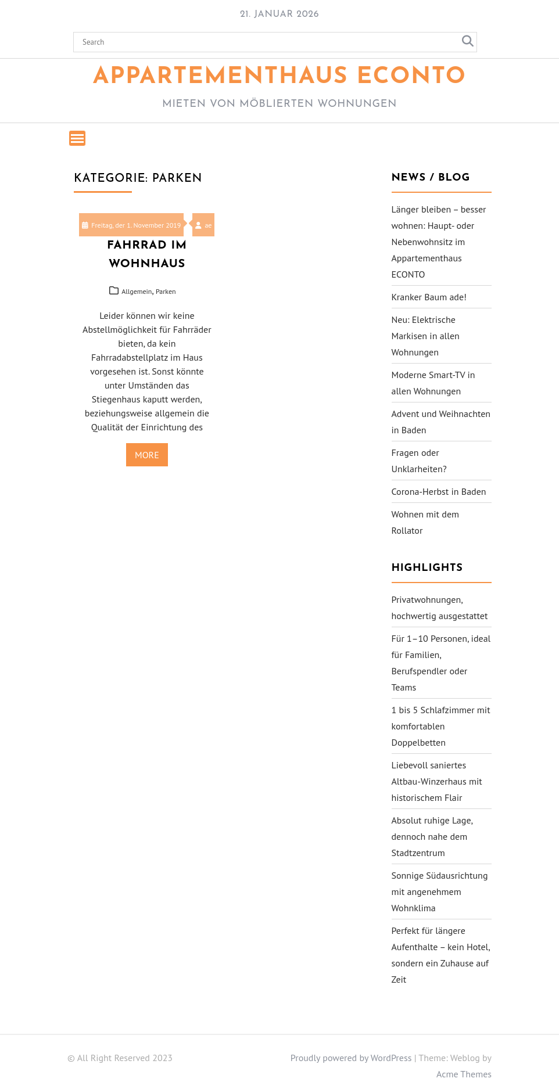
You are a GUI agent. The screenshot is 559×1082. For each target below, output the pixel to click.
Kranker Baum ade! (429, 297)
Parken (166, 291)
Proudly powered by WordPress (351, 1057)
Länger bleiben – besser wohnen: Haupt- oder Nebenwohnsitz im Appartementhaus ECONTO (439, 241)
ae (203, 225)
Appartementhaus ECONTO (280, 77)
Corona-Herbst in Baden (439, 491)
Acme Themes (464, 1074)
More (147, 455)
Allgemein (136, 291)
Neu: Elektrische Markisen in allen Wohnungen (426, 336)
